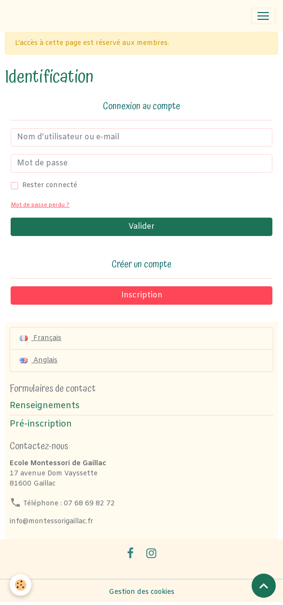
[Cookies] (20, 585)
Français (40, 338)
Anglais (38, 360)
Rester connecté (49, 185)
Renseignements (45, 406)
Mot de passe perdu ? (40, 205)
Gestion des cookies (141, 592)
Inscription (141, 295)
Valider (141, 226)
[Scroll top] (264, 586)
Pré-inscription (41, 424)
